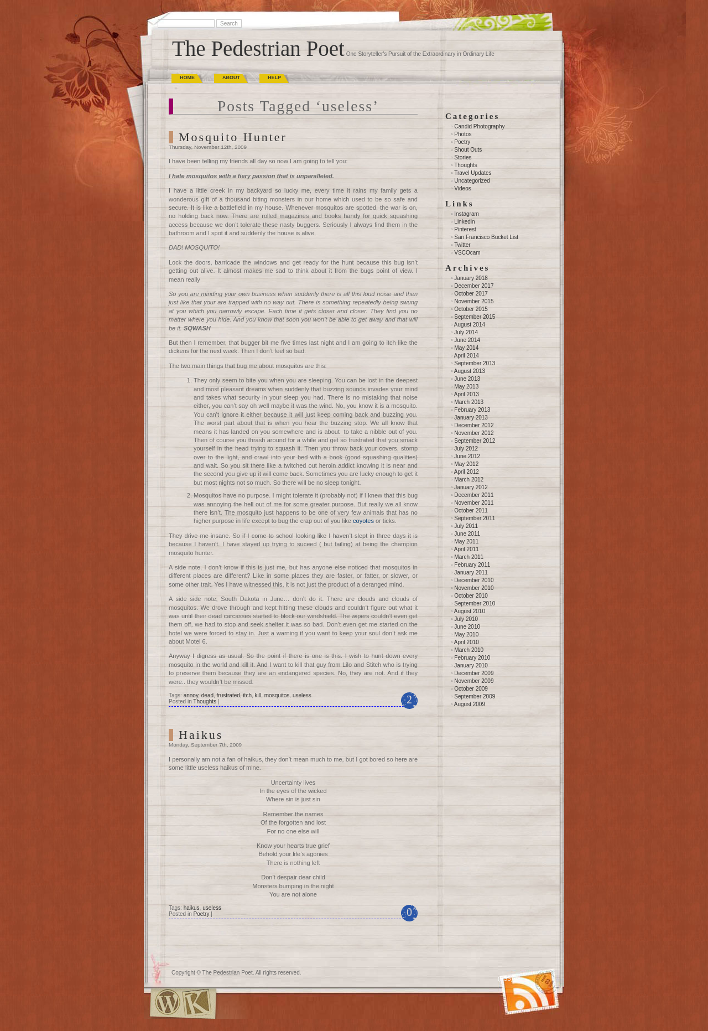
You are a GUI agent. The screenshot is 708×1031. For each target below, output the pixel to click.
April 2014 (466, 356)
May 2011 (466, 541)
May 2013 (466, 387)
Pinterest (465, 229)
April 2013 (466, 394)
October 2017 (471, 294)
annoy (191, 695)
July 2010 (466, 619)
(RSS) (505, 979)
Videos (462, 188)
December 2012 (473, 425)
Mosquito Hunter (233, 137)
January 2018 (471, 278)
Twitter (462, 245)
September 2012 (474, 441)
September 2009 (474, 696)
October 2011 (471, 510)
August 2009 (469, 704)
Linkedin (464, 222)
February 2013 (472, 410)
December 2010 (473, 580)
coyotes (363, 520)
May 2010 (466, 634)
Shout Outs (468, 150)
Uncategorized (472, 181)
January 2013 (471, 418)
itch (247, 695)
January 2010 (471, 665)
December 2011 (473, 495)
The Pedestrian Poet (258, 48)
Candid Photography (479, 126)
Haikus (201, 735)
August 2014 (469, 325)
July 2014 (466, 332)
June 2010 (467, 627)
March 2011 (468, 557)
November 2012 (473, 433)
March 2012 (468, 479)
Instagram (466, 214)
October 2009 (471, 689)
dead (207, 695)
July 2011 (466, 526)
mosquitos (277, 695)
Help (274, 77)
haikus (192, 908)
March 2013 (468, 402)
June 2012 (467, 456)
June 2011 (467, 534)
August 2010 (469, 611)
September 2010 (474, 603)
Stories (462, 157)
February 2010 (472, 658)
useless (302, 695)
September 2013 (474, 363)
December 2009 (473, 673)
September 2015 (474, 317)
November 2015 (473, 301)
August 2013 (469, 371)
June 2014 (467, 340)
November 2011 (473, 503)
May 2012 (466, 464)
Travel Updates (472, 173)
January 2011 (471, 572)
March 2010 (468, 650)
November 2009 (473, 681)
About (231, 77)
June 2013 (467, 379)
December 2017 (473, 286)
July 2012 (466, 448)
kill (258, 695)
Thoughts (204, 701)
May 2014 (466, 348)
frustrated (228, 695)
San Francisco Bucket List (486, 237)
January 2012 (471, 487)
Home (187, 77)
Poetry (201, 914)
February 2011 (472, 565)
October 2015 (471, 309)
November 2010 (473, 588)
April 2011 (466, 549)
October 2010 (471, 596)
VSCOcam (467, 253)
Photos (462, 134)
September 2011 (474, 518)
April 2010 (466, 642)
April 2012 (466, 472)
